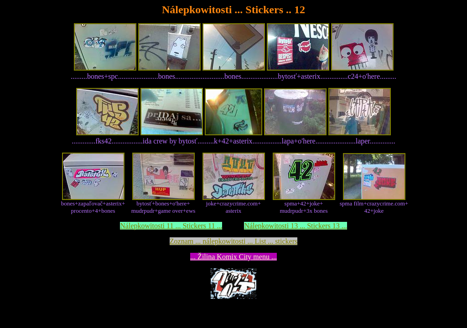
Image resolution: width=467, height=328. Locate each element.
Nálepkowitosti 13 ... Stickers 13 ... (295, 226)
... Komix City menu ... (233, 257)
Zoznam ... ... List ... (233, 241)
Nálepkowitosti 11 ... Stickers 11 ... (171, 226)
